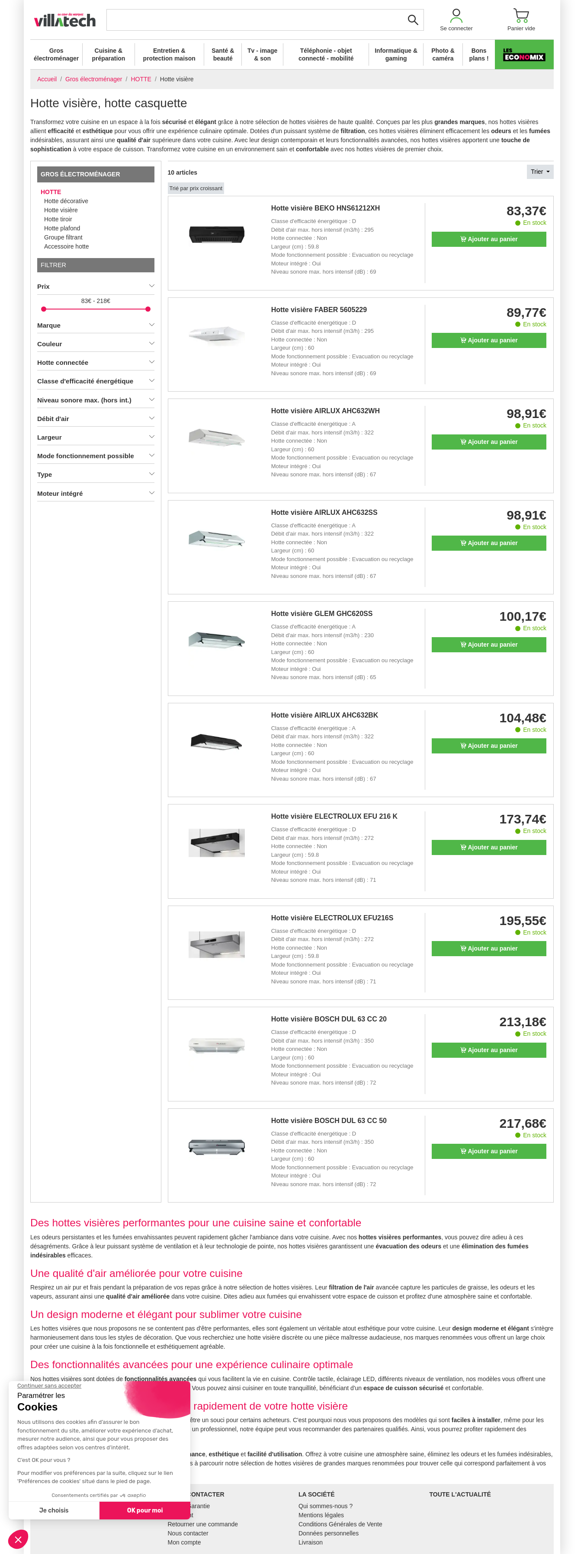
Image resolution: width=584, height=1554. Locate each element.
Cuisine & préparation (108, 54)
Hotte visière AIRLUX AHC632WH (325, 411)
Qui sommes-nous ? (325, 1506)
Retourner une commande (203, 1524)
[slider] (43, 309)
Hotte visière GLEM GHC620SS (322, 613)
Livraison (310, 1542)
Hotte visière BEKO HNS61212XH (325, 208)
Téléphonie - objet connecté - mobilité (326, 54)
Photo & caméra (443, 54)
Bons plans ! (479, 54)
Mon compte (184, 1542)
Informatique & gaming (396, 54)
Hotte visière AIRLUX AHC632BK (325, 715)
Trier (538, 171)
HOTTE (51, 191)
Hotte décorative (66, 201)
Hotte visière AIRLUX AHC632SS (324, 512)
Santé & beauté (223, 54)
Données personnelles (328, 1533)
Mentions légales (321, 1515)
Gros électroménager (56, 54)
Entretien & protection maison (169, 54)
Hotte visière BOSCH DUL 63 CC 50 (329, 1120)
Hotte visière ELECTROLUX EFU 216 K (334, 816)
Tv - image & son (262, 54)
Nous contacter (188, 1533)
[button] (456, 19)
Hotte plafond (62, 228)
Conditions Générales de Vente (340, 1524)
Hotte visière (61, 210)
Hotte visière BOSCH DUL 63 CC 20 (329, 1019)
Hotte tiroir (58, 219)
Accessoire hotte (66, 246)
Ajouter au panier (489, 239)
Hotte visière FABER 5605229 (319, 309)
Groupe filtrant (63, 237)
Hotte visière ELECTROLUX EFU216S (332, 918)
